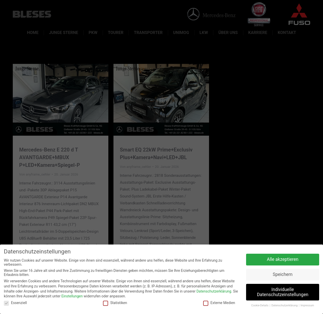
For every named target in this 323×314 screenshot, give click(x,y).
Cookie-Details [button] (260, 305)
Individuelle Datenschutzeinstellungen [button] (282, 292)
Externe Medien (219, 303)
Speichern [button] (282, 274)
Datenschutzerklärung (214, 291)
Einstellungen (72, 296)
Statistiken (115, 303)
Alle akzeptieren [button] (282, 259)
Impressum (307, 305)
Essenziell (15, 303)
